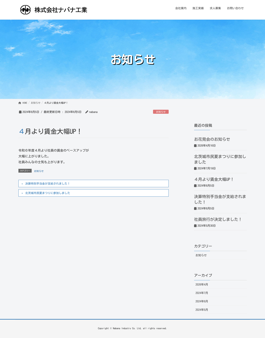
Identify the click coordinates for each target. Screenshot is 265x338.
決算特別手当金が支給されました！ (47, 183)
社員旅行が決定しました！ (218, 219)
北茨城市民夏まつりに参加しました (47, 193)
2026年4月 (201, 284)
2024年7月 (201, 293)
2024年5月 (201, 309)
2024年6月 (201, 301)
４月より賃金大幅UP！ (214, 179)
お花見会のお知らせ (212, 139)
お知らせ (161, 112)
